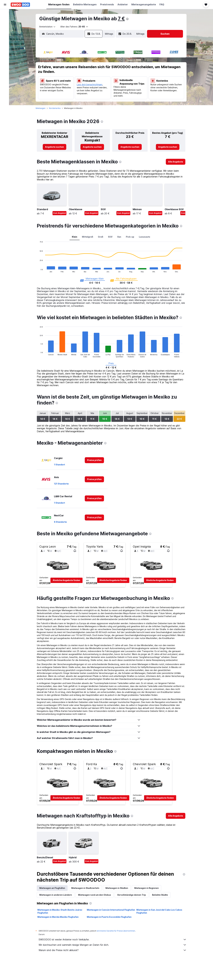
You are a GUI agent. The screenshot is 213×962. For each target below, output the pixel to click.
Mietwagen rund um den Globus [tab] (95, 895)
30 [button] (101, 89)
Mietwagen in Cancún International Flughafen (111, 910)
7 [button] (87, 68)
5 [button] (73, 68)
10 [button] (59, 75)
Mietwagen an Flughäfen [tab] (53, 888)
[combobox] (48, 26)
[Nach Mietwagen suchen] (5, 26)
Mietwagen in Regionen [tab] (147, 888)
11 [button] (66, 75)
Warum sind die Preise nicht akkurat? (113, 950)
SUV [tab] (111, 237)
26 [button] (73, 89)
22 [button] (94, 82)
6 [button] (80, 68)
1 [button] (94, 61)
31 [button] (59, 97)
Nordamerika (55, 108)
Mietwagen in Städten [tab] (117, 888)
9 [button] (102, 68)
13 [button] (80, 75)
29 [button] (94, 89)
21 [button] (87, 82)
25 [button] (66, 89)
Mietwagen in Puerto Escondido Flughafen (109, 917)
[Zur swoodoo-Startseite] (20, 5)
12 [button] (73, 75)
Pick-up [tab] (130, 237)
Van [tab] (120, 237)
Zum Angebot (60, 213)
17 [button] (59, 82)
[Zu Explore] (5, 38)
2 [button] (101, 61)
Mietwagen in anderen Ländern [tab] (56, 895)
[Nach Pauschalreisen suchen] (5, 32)
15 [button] (94, 75)
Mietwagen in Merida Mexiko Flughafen (58, 917)
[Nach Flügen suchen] (5, 14)
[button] (5, 4)
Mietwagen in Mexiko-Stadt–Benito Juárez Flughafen (60, 911)
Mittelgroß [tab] (88, 237)
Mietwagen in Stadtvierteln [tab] (86, 888)
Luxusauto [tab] (145, 237)
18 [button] (66, 82)
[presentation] (128, 19)
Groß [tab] (101, 237)
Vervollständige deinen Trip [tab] (132, 895)
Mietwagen (41, 108)
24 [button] (59, 89)
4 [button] (66, 68)
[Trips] (5, 47)
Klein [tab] (75, 237)
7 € (121, 18)
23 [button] (101, 82)
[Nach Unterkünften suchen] (5, 20)
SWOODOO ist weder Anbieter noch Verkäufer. (113, 939)
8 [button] (94, 68)
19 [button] (73, 82)
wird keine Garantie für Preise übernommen (116, 931)
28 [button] (87, 89)
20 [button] (80, 82)
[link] (55, 147)
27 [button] (80, 89)
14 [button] (87, 75)
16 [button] (101, 75)
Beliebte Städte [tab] (160, 895)
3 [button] (59, 68)
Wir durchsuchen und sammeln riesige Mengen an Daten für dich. (113, 945)
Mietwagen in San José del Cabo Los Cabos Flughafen (160, 911)
